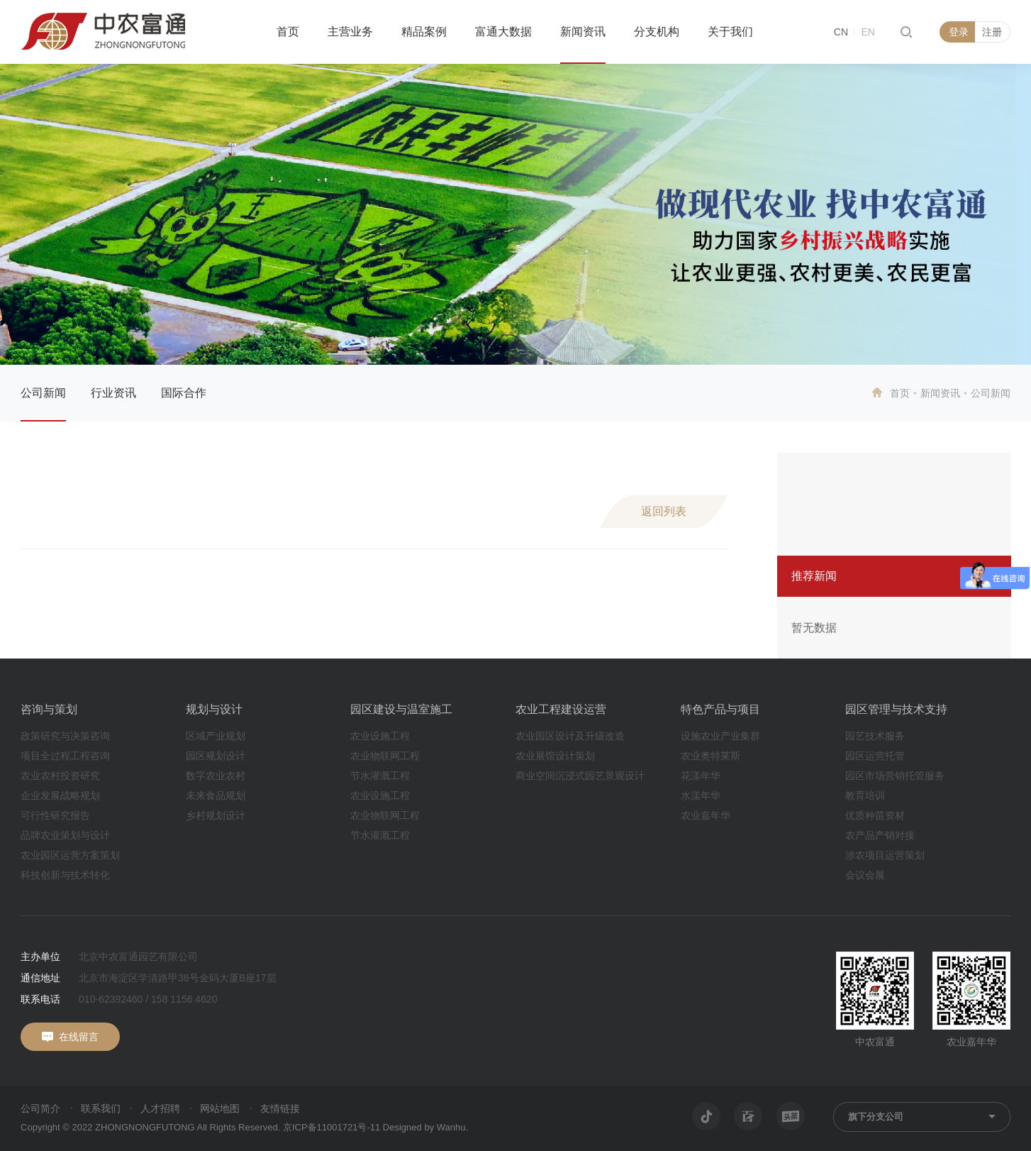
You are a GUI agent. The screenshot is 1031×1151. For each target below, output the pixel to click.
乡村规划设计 (215, 815)
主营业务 (350, 32)
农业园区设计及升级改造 (570, 736)
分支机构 (656, 32)
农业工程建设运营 (561, 709)
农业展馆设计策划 (555, 755)
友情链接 (280, 1108)
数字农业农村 (215, 775)
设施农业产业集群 (720, 736)
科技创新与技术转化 (65, 875)
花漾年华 (700, 775)
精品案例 (424, 32)
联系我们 (101, 1108)
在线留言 (79, 1036)
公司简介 (40, 1108)
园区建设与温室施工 (401, 709)
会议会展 (865, 875)
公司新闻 (43, 393)
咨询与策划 (49, 709)
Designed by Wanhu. (425, 1127)
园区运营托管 (875, 755)
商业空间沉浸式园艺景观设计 (580, 775)
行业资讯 (113, 393)
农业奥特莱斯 (710, 755)
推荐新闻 (814, 576)
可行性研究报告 (55, 815)
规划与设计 (214, 709)
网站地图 (220, 1108)
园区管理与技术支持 (896, 709)
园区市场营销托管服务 (894, 775)
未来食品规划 (215, 795)
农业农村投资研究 (60, 775)
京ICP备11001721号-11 (331, 1127)
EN (867, 32)
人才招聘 (160, 1108)
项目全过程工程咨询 (65, 755)
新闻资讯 (583, 32)
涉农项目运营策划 (885, 855)
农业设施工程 (380, 736)
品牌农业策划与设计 (65, 835)
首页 (288, 32)
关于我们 (730, 32)
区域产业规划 (215, 736)
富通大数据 (503, 32)
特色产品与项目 (720, 709)
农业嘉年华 (705, 815)
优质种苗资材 (875, 815)
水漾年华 (700, 795)
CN (841, 32)
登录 (959, 32)
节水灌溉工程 (380, 775)
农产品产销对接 (880, 835)
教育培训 (865, 795)
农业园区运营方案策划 (70, 855)
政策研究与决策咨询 (65, 736)
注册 (992, 32)
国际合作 (183, 393)
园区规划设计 (215, 755)
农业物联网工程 (385, 755)
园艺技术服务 (875, 736)
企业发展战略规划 (60, 795)
